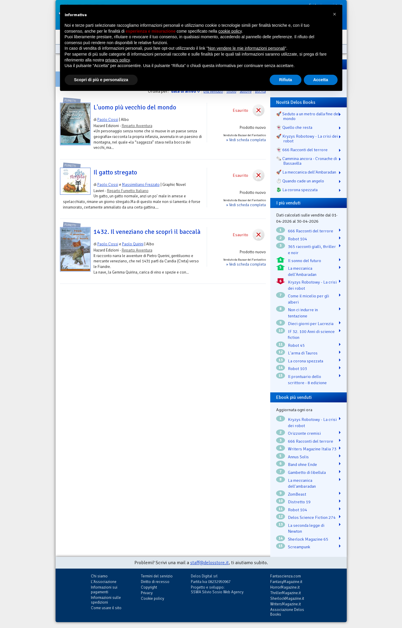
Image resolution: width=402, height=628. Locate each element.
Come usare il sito (106, 607)
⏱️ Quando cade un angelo (300, 181)
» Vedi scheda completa (246, 139)
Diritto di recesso (155, 581)
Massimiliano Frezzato (141, 184)
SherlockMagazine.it (287, 598)
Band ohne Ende (302, 464)
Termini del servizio (157, 576)
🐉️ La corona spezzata (297, 189)
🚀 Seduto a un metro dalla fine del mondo (307, 116)
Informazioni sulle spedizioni (106, 600)
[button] (334, 14)
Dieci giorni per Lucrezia (310, 323)
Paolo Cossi (107, 119)
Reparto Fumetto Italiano (128, 190)
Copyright (149, 587)
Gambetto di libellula (307, 472)
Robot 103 (297, 368)
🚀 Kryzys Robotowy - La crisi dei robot (307, 138)
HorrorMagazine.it (285, 587)
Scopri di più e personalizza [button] (101, 79)
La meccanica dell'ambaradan (302, 483)
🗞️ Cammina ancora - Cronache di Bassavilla (306, 161)
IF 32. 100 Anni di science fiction (311, 334)
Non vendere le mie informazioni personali (246, 48)
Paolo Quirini (133, 243)
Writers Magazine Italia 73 (312, 449)
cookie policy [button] (229, 31)
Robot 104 (297, 238)
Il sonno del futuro (304, 260)
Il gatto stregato (115, 172)
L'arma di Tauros (303, 353)
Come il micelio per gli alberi (308, 299)
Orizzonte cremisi (304, 433)
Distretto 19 (299, 501)
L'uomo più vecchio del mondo (135, 107)
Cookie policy (152, 598)
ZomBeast (297, 494)
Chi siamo (99, 576)
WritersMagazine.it (285, 604)
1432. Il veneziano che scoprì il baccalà (147, 232)
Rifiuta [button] (285, 79)
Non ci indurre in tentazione (303, 313)
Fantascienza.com (285, 576)
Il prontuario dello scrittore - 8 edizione (307, 379)
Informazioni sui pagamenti (104, 589)
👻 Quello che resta (294, 127)
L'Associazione (103, 581)
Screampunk (299, 546)
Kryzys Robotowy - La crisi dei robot (312, 285)
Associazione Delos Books (287, 612)
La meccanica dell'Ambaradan (302, 271)
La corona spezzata (305, 361)
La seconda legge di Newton (306, 528)
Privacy (147, 592)
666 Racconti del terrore (310, 231)
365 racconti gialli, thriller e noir (312, 249)
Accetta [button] (320, 79)
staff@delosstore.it (209, 563)
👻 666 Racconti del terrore (302, 149)
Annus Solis (298, 456)
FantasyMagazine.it (286, 581)
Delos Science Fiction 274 (312, 517)
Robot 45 (296, 345)
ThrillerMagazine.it (285, 592)
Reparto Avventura (137, 125)
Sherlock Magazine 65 (308, 539)
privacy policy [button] (117, 60)
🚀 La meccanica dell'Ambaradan (306, 172)
